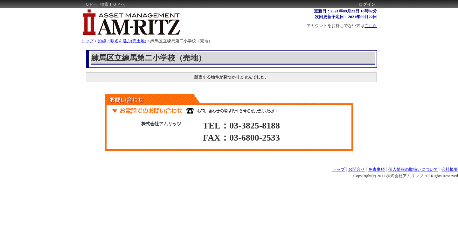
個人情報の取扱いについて (413, 169)
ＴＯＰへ (89, 4)
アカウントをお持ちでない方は (342, 25)
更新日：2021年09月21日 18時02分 (345, 11)
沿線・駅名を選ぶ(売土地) (122, 40)
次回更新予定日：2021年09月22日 (346, 16)
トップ (87, 40)
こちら (370, 25)
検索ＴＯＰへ (112, 4)
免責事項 (376, 169)
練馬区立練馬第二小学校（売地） (181, 40)
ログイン (367, 4)
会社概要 (449, 169)
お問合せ (356, 169)
